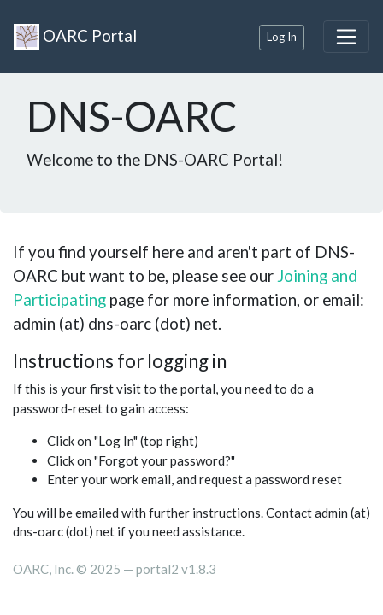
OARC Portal (75, 37)
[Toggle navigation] (346, 36)
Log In (282, 37)
